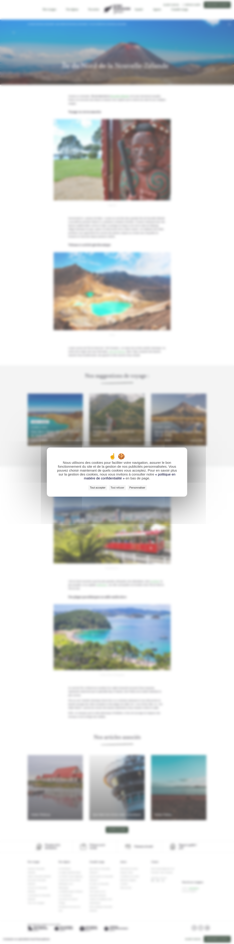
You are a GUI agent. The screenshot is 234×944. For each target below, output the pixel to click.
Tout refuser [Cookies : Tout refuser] (117, 487)
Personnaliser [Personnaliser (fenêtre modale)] (137, 487)
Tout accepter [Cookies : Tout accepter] (97, 487)
